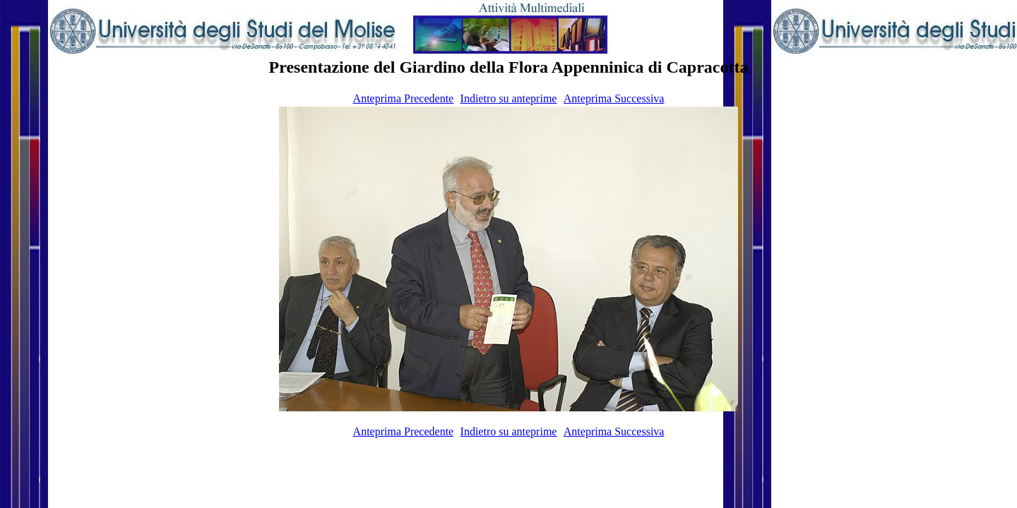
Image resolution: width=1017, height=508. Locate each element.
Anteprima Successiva (614, 98)
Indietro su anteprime (508, 98)
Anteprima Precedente (403, 98)
